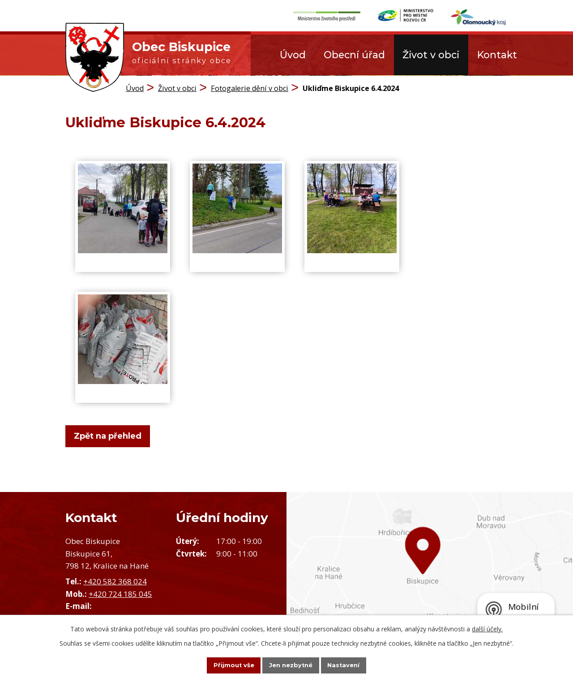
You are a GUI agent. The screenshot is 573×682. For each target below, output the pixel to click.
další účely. (487, 627)
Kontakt (497, 54)
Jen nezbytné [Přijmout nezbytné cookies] (290, 664)
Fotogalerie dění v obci (249, 87)
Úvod (293, 54)
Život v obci (430, 54)
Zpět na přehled (112, 435)
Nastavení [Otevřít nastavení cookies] (354, 664)
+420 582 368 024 (115, 581)
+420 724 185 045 (120, 593)
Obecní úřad (354, 54)
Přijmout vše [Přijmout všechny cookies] (224, 664)
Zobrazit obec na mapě (429, 574)
